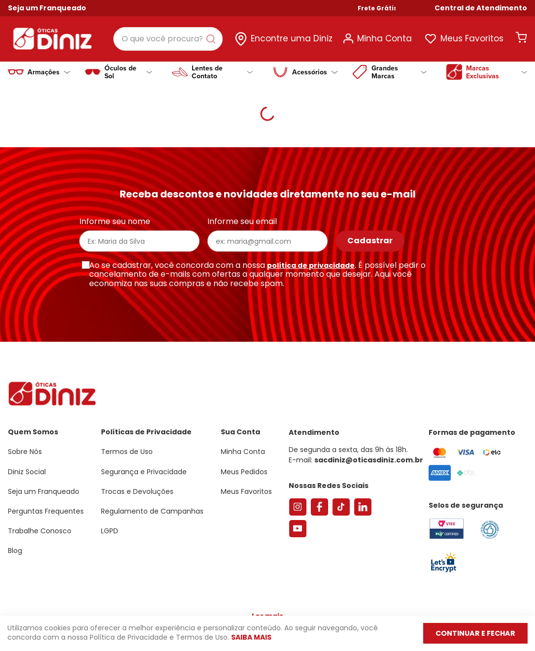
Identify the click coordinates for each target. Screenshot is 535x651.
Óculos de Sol (128, 72)
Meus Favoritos (471, 38)
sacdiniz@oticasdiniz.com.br (368, 460)
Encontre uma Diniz (292, 38)
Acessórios (315, 72)
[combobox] (168, 39)
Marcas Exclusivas (496, 72)
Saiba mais (251, 638)
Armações (49, 72)
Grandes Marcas (399, 72)
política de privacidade (311, 265)
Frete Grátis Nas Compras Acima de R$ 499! (451, 8)
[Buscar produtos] (212, 39)
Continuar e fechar (470, 633)
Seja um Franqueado (47, 8)
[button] (481, 8)
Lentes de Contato (222, 72)
